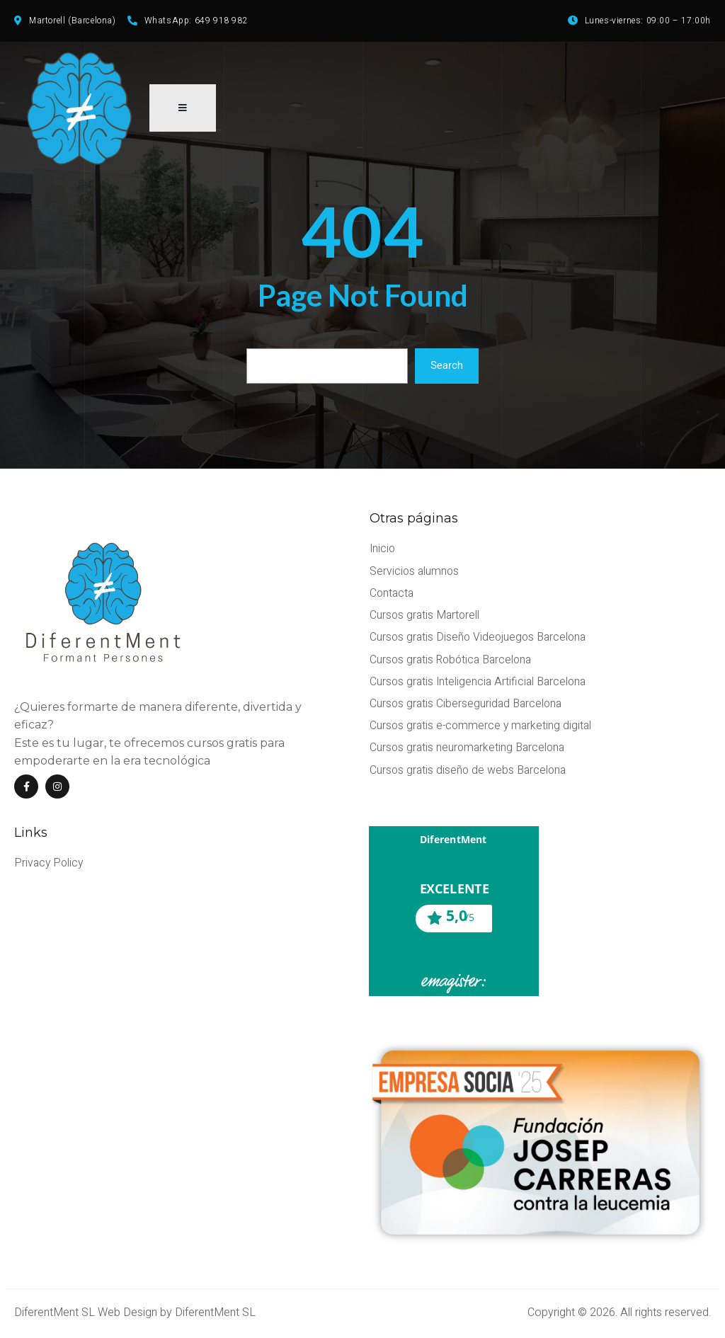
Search (446, 369)
